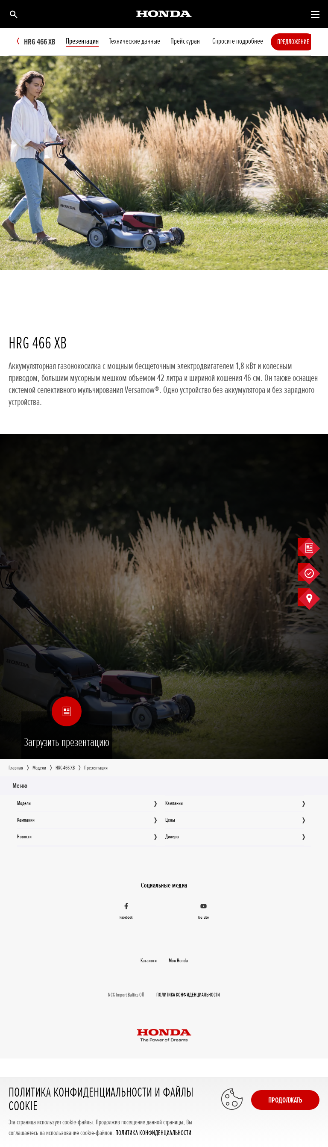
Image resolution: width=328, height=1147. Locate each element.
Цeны (170, 820)
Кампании (174, 803)
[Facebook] (126, 912)
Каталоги (149, 960)
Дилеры (172, 836)
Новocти (24, 836)
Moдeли (24, 803)
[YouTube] (203, 912)
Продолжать (285, 1100)
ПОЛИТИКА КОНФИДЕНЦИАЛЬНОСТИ (153, 1133)
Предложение (301, 42)
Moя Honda (178, 960)
